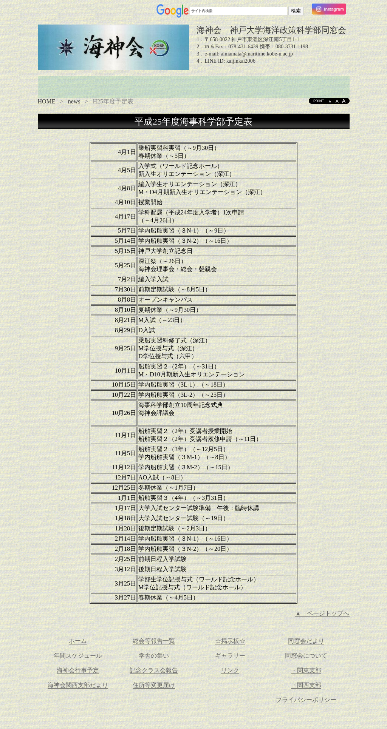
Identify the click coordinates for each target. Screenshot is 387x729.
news (74, 101)
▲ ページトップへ (322, 613)
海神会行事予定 (78, 670)
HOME (47, 101)
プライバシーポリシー (306, 700)
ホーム (78, 641)
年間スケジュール (78, 655)
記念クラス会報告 (154, 670)
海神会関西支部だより (78, 685)
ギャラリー (230, 655)
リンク (230, 670)
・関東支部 (306, 670)
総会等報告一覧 (154, 641)
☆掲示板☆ (230, 641)
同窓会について (306, 655)
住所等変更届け (154, 685)
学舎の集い (154, 655)
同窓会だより (306, 641)
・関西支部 (306, 685)
